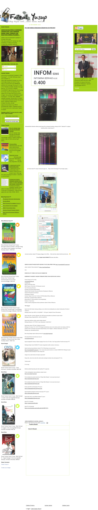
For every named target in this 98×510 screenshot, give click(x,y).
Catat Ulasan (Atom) (36, 508)
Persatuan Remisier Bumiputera (11, 199)
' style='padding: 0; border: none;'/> (34, 421)
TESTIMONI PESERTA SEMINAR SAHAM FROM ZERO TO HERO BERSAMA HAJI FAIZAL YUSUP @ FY (16, 182)
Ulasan (4, 69)
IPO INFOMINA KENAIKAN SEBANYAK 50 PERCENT (40, 28)
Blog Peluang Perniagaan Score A (11, 203)
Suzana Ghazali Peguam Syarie (11, 210)
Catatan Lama (65, 505)
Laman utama (48, 505)
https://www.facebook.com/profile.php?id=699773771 (36, 408)
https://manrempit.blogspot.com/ (32, 378)
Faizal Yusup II (4, 464)
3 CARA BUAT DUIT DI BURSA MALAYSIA (14, 166)
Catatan (5, 66)
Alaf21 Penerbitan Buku (9, 208)
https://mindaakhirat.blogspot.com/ (32, 398)
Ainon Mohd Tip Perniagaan (10, 205)
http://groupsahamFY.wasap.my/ (63, 264)
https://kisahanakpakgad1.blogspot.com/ (33, 388)
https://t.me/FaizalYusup (44, 267)
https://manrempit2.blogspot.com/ (32, 383)
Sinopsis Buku (13, 144)
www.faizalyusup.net (29, 281)
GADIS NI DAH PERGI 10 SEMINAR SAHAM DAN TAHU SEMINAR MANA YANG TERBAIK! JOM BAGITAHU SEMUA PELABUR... (11, 32)
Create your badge (5, 467)
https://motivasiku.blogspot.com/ (32, 393)
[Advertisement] (48, 489)
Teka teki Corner (13, 155)
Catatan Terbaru (30, 505)
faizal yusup (4, 8)
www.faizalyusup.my (29, 338)
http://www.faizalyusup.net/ (31, 373)
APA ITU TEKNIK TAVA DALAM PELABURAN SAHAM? (14, 129)
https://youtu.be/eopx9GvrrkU (31, 403)
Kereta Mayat (6, 201)
